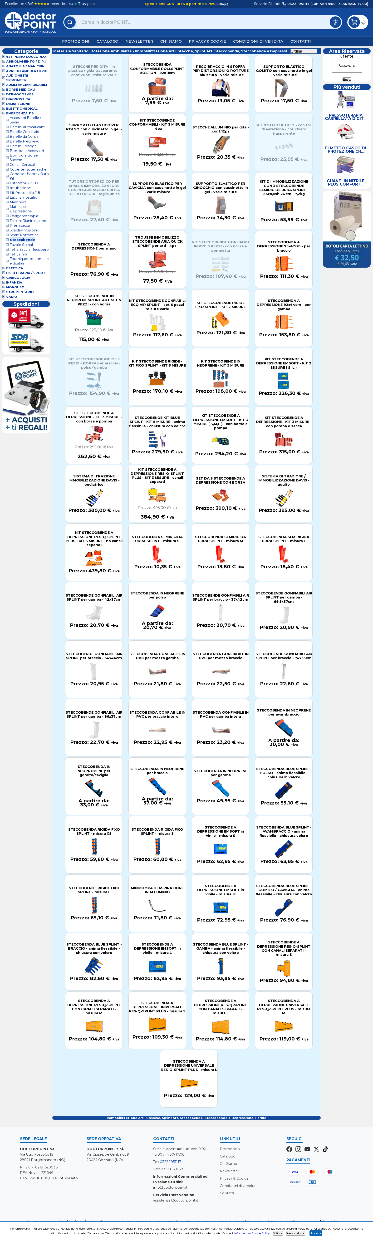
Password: (346, 65)
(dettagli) (221, 4)
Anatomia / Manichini (25, 66)
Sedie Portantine (24, 235)
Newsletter (139, 41)
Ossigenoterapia (24, 216)
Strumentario (20, 292)
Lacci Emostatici (24, 197)
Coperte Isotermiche (28, 169)
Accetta (316, 1233)
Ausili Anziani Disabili (26, 85)
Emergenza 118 (20, 113)
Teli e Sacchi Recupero (29, 249)
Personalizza (295, 1233)
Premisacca (20, 225)
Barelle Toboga (23, 146)
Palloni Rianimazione (28, 221)
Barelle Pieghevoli (25, 141)
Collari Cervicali (22, 164)
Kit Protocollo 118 (25, 193)
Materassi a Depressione (21, 209)
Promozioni (75, 41)
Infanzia (14, 282)
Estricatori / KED (24, 183)
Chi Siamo (171, 41)
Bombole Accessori (27, 151)
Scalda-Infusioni (23, 230)
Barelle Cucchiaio (24, 132)
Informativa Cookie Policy (252, 1233)
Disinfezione (18, 104)
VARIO (11, 297)
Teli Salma (18, 254)
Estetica (14, 268)
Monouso (15, 287)
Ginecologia (18, 278)
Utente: (347, 56)
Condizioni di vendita (258, 41)
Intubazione (20, 188)
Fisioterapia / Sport (25, 273)
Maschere (18, 202)
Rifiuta (277, 1233)
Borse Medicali (20, 89)
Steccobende (22, 240)
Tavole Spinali (22, 245)
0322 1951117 (170, 1162)
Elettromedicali (22, 108)
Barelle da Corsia (24, 136)
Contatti (300, 41)
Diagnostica (18, 99)
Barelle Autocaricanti (27, 127)
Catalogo (107, 41)
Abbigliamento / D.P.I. (26, 61)
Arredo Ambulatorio (27, 71)
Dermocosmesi (20, 94)
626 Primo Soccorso (26, 57)
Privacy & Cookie (207, 41)
